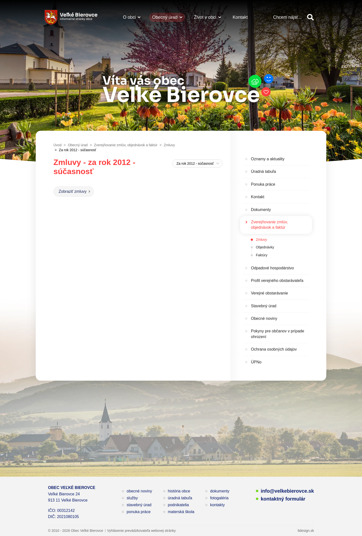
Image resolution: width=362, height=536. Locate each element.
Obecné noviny (264, 318)
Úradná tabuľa (263, 171)
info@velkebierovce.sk (287, 491)
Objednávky (265, 247)
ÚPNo (256, 362)
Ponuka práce (263, 184)
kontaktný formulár (283, 499)
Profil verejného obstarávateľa (277, 280)
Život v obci (205, 17)
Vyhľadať (310, 17)
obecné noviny (139, 491)
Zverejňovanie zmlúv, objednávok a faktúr (269, 224)
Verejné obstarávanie (269, 293)
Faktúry (261, 255)
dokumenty (219, 491)
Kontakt (240, 17)
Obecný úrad (165, 17)
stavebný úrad (139, 505)
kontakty (217, 505)
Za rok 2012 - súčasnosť (195, 163)
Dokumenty (261, 210)
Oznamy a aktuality (267, 159)
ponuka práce (138, 512)
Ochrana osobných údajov (274, 349)
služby (132, 498)
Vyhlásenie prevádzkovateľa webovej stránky (141, 531)
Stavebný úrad (263, 306)
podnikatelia (178, 505)
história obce (179, 491)
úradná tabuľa (180, 498)
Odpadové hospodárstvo (272, 268)
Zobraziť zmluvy (73, 191)
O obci (129, 17)
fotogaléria (219, 498)
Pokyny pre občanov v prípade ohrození (277, 334)
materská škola (181, 512)
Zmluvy (261, 240)
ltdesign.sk (306, 531)
